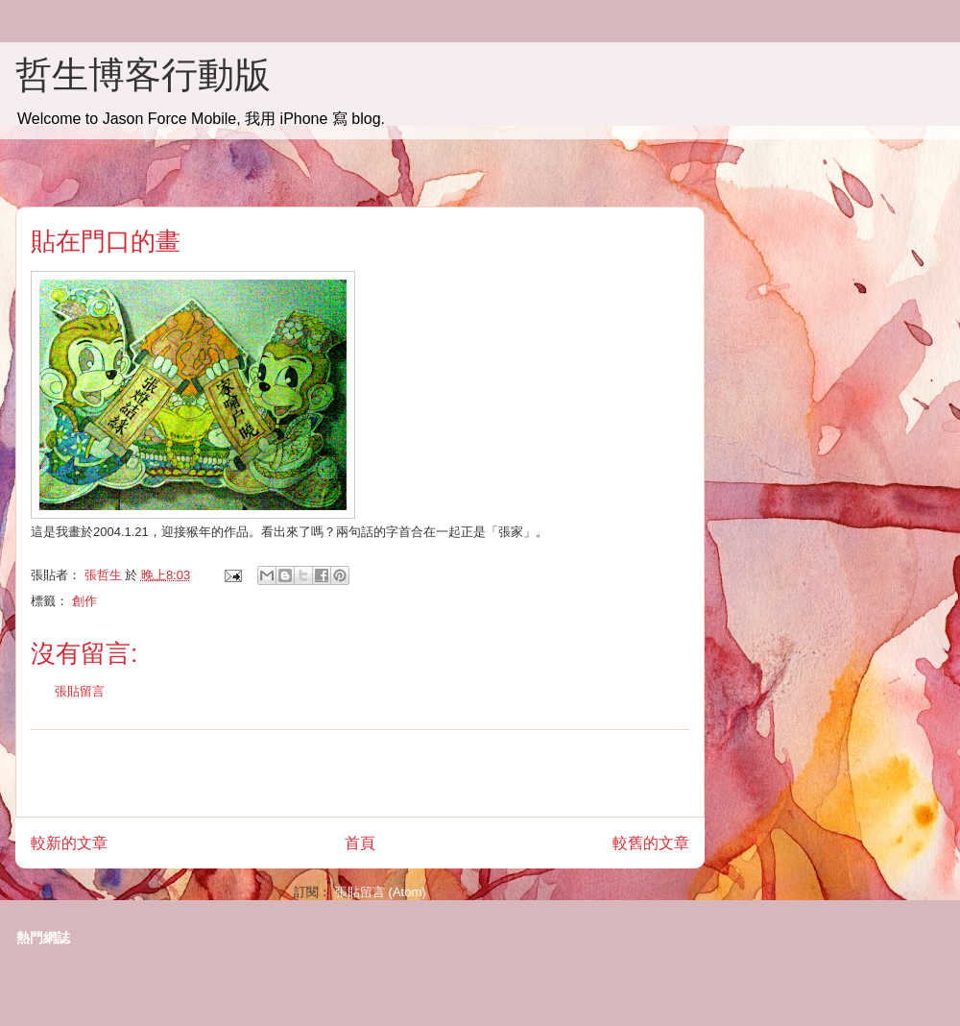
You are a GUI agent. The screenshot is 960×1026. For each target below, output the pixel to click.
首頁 (360, 843)
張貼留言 (80, 691)
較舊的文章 (650, 843)
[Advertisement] (360, 773)
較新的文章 (69, 843)
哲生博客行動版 (143, 75)
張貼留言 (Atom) (380, 892)
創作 (84, 601)
